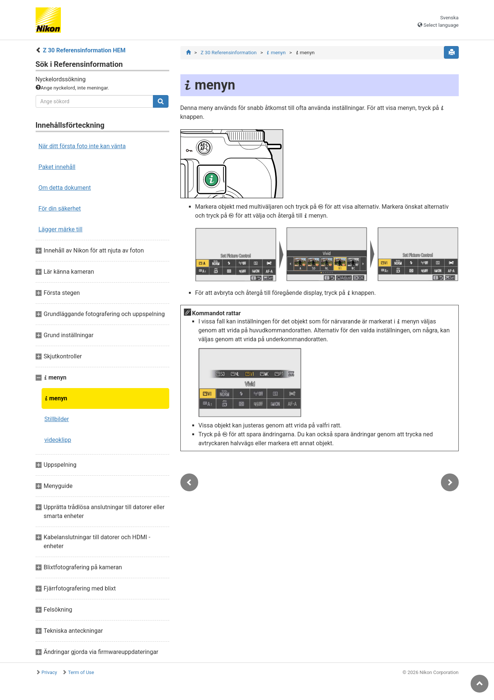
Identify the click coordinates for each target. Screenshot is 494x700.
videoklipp (58, 439)
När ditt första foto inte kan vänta (82, 146)
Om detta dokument (65, 187)
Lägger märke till (61, 229)
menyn (56, 398)
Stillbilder (57, 419)
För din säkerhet (60, 208)
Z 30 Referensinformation (228, 52)
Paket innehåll (57, 166)
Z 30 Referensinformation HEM (84, 50)
